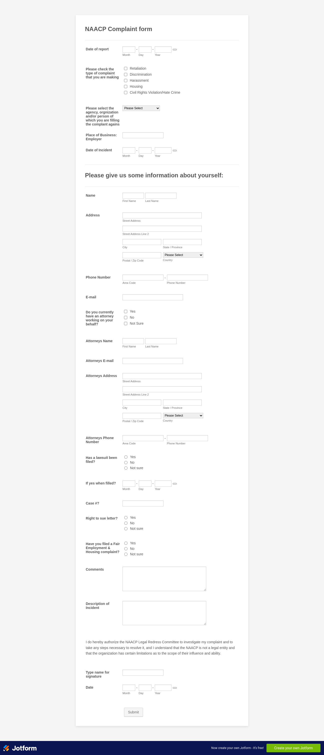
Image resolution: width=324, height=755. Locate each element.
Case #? (92, 503)
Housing (136, 86)
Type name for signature (98, 674)
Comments (95, 569)
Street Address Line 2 (135, 233)
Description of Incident (97, 606)
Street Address (131, 220)
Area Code (129, 282)
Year (157, 54)
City (124, 247)
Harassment (139, 80)
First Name (129, 200)
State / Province (172, 247)
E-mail (91, 297)
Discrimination (141, 74)
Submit (133, 712)
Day (141, 54)
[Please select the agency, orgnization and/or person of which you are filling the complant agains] (141, 108)
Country (168, 260)
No (132, 317)
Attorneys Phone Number (100, 440)
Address (93, 215)
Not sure (136, 468)
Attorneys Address (101, 376)
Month (126, 54)
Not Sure (137, 323)
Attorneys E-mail (100, 361)
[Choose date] (175, 49)
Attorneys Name (99, 341)
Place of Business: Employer (101, 137)
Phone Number (98, 277)
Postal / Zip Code (133, 260)
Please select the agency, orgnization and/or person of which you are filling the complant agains (103, 116)
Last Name (151, 200)
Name (90, 195)
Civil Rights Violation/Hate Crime (155, 92)
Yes (133, 311)
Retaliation (138, 68)
